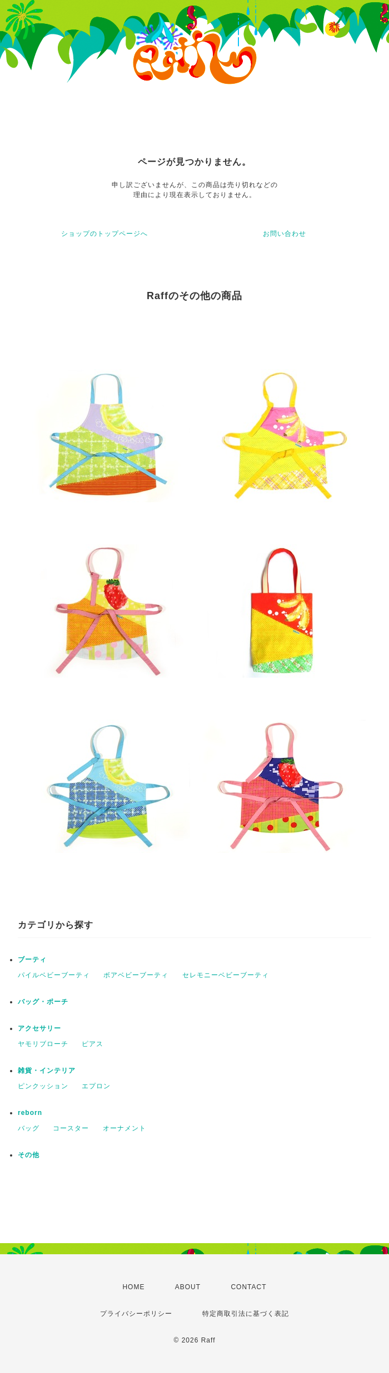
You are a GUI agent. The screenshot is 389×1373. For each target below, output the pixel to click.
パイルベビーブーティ (54, 975)
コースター (71, 1128)
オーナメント (124, 1128)
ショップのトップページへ (104, 234)
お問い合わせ (284, 234)
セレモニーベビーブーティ (225, 975)
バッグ (28, 1128)
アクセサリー (39, 1028)
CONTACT (248, 1287)
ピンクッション (43, 1086)
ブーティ (32, 959)
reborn (30, 1113)
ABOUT (188, 1287)
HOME (133, 1287)
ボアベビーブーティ (135, 975)
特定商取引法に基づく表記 (245, 1314)
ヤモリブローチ (43, 1044)
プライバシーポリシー (136, 1314)
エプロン (96, 1086)
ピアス (92, 1044)
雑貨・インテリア (47, 1070)
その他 (28, 1155)
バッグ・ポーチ (43, 1002)
